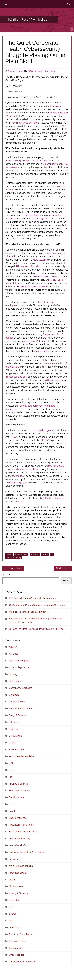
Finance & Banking (18, 783)
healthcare (35, 554)
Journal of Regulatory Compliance (27, 852)
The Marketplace (18, 941)
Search (6, 574)
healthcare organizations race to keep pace (28, 160)
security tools (32, 215)
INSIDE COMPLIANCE (29, 19)
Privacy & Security (14, 558)
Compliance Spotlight (20, 688)
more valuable (40, 259)
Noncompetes (16, 886)
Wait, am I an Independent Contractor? (29, 612)
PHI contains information (28, 266)
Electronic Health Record (46, 276)
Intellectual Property (19, 838)
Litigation (13, 859)
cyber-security (21, 554)
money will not (43, 351)
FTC (11, 804)
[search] (68, 3)
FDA (11, 777)
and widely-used (54, 280)
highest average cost (16, 376)
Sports (12, 914)
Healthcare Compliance (21, 825)
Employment (15, 736)
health (12, 811)
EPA (11, 763)
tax (10, 920)
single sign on (40, 218)
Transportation (16, 948)
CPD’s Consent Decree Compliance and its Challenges (37, 605)
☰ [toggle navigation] (5, 3)
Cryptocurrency (17, 701)
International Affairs (19, 845)
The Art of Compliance (21, 934)
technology (15, 927)
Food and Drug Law (19, 790)
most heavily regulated (43, 430)
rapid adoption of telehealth (33, 286)
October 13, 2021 (16, 71)
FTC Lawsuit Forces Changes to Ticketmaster (33, 598)
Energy (12, 742)
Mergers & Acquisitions (21, 866)
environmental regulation (22, 756)
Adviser (13, 647)
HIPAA (14, 437)
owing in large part (17, 482)
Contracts (14, 694)
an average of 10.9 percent (35, 341)
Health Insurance (17, 818)
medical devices (13, 283)
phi (52, 554)
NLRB (12, 879)
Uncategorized (16, 955)
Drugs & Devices (17, 715)
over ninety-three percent (23, 122)
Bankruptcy (15, 681)
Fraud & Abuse (16, 797)
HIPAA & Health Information (41, 71)
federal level (18, 476)
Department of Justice (20, 708)
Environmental (16, 749)
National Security (18, 872)
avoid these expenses (53, 380)
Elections (13, 729)
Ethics (12, 770)
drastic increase (53, 106)
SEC (11, 907)
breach (9, 554)
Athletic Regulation (19, 667)
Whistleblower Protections (23, 961)
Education (14, 722)
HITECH (46, 440)
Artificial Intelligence (19, 660)
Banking (13, 674)
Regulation (14, 900)
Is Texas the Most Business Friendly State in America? (37, 629)
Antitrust (13, 653)
